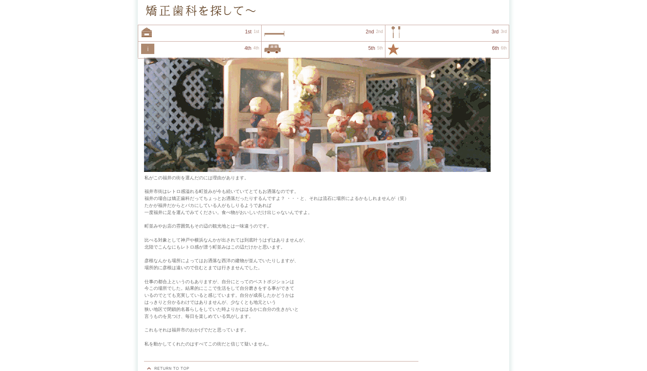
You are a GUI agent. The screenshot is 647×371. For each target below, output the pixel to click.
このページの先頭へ (169, 368)
